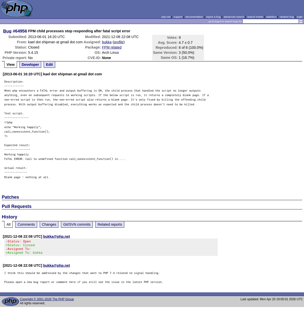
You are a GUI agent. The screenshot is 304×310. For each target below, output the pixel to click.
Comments (26, 224)
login (300, 16)
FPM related (112, 47)
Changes (49, 224)
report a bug (213, 16)
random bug (287, 16)
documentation (194, 16)
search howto (255, 16)
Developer (30, 65)
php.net (165, 16)
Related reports (110, 224)
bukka (107, 42)
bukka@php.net (56, 236)
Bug (7, 31)
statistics (271, 16)
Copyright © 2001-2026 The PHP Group (47, 302)
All (8, 224)
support (177, 16)
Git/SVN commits (77, 224)
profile (119, 42)
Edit (49, 65)
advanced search (234, 16)
